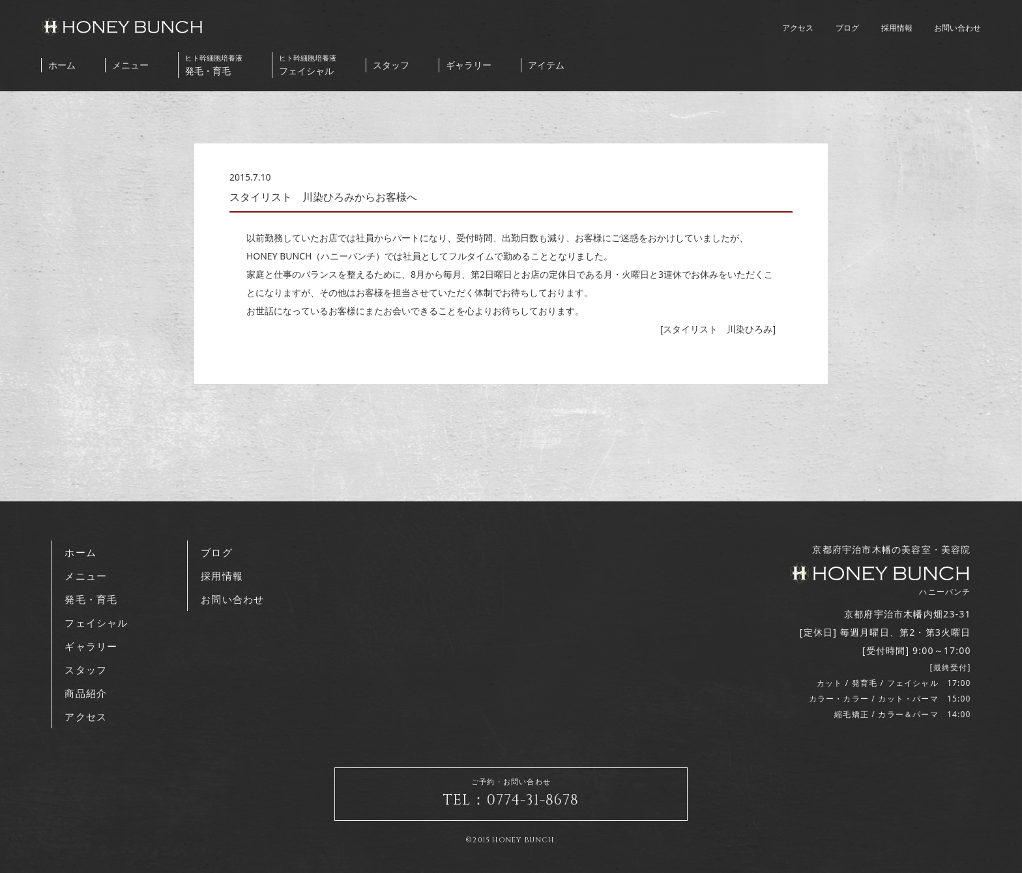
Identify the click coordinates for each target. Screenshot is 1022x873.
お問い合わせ (957, 27)
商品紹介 (86, 693)
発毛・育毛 (213, 64)
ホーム (62, 65)
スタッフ (391, 65)
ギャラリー (468, 65)
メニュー (130, 65)
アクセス (797, 27)
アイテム (546, 65)
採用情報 (896, 27)
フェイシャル (307, 64)
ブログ (847, 27)
